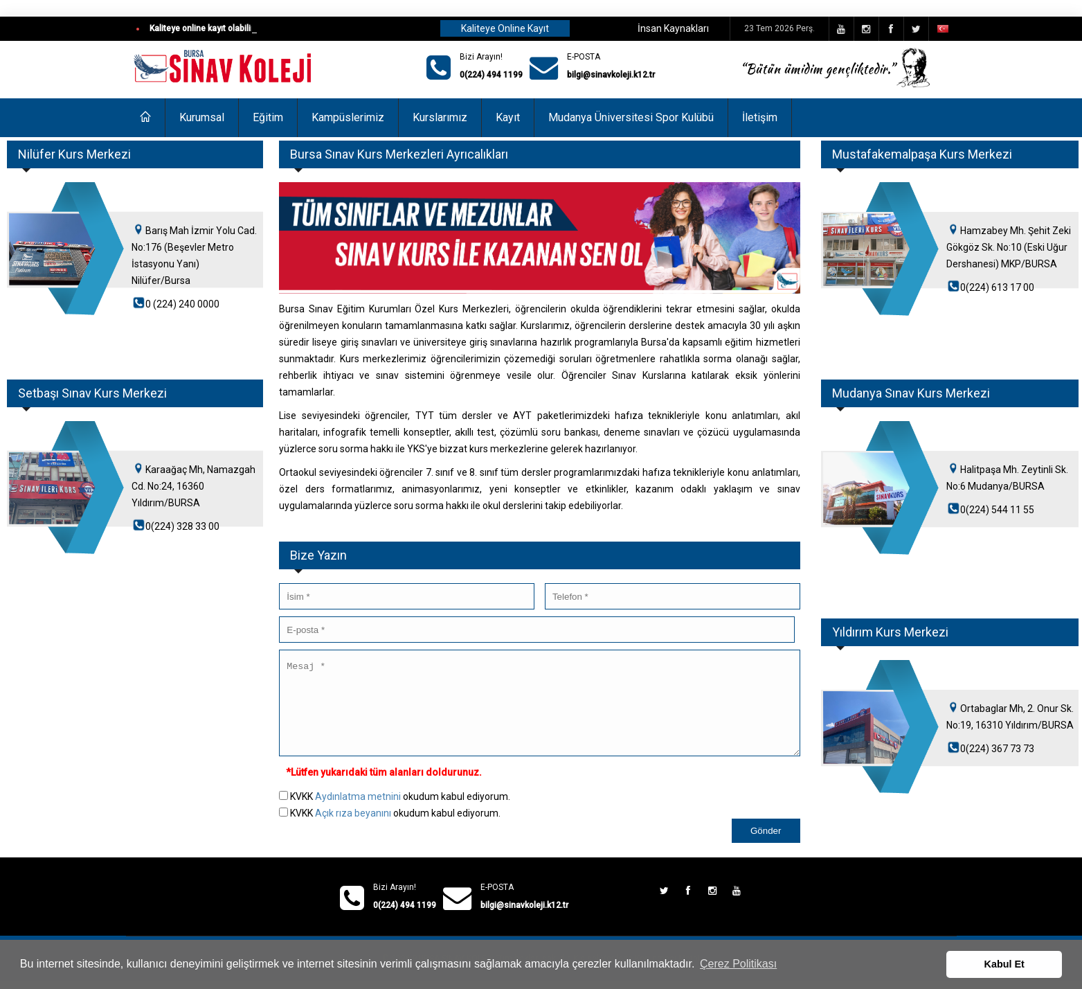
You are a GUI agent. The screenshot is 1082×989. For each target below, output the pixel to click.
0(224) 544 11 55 (997, 509)
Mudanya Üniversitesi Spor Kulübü (631, 117)
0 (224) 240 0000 (182, 304)
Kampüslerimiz (348, 117)
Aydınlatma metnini (358, 813)
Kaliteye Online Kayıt (505, 28)
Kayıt (508, 117)
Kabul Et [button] (1004, 964)
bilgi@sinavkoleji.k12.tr (611, 75)
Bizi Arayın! (481, 57)
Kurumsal (201, 117)
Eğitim (268, 117)
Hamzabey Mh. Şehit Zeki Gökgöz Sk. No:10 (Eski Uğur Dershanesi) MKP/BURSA (1008, 247)
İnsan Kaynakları (673, 28)
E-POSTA (583, 57)
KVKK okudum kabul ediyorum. (400, 813)
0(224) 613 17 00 (997, 287)
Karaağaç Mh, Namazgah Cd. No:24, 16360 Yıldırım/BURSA (193, 486)
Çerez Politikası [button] (738, 964)
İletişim (759, 117)
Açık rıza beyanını (353, 829)
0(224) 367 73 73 (997, 748)
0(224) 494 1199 (491, 75)
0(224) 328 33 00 (182, 526)
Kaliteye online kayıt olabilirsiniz (211, 28)
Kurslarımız (440, 117)
